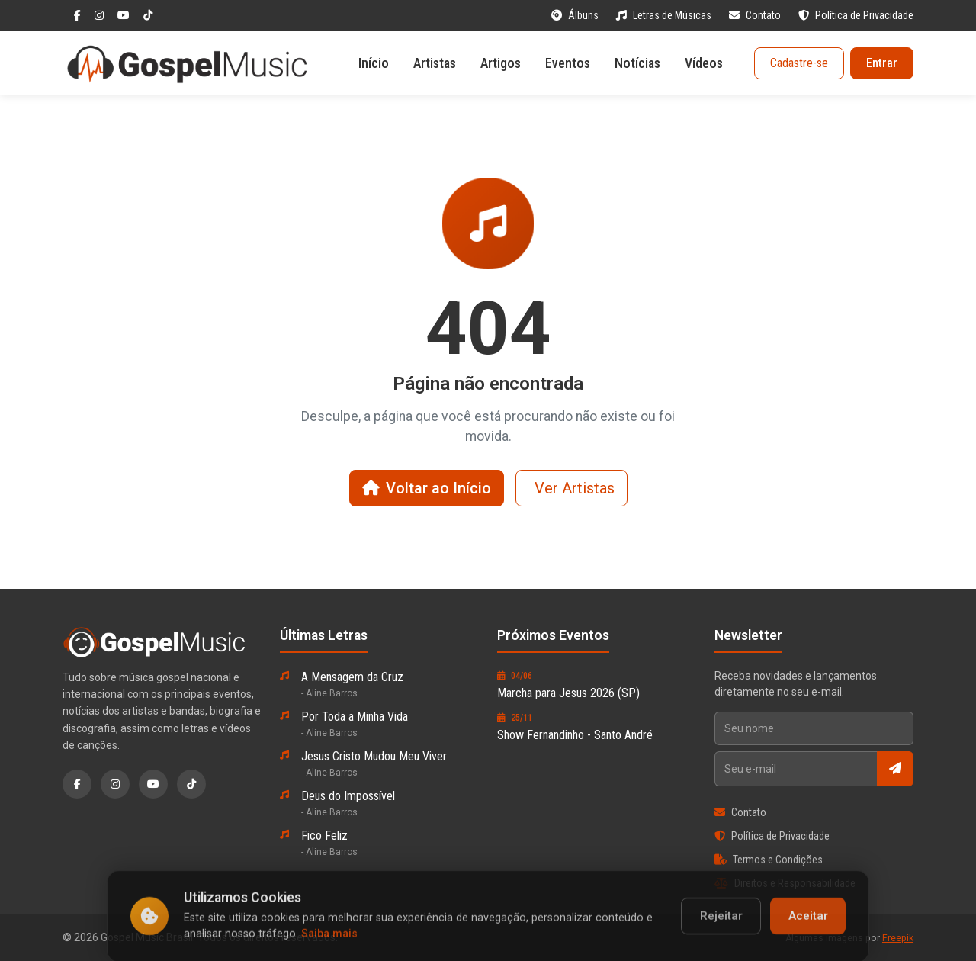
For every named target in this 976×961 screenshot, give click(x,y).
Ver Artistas (575, 488)
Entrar (881, 63)
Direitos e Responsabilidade (785, 883)
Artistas (434, 63)
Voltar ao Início (426, 488)
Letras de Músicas (665, 15)
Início (373, 63)
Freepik (897, 938)
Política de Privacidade (855, 15)
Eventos (567, 63)
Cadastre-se (799, 63)
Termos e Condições (768, 859)
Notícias (637, 63)
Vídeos (704, 63)
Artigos (500, 63)
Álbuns (576, 15)
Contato (756, 15)
